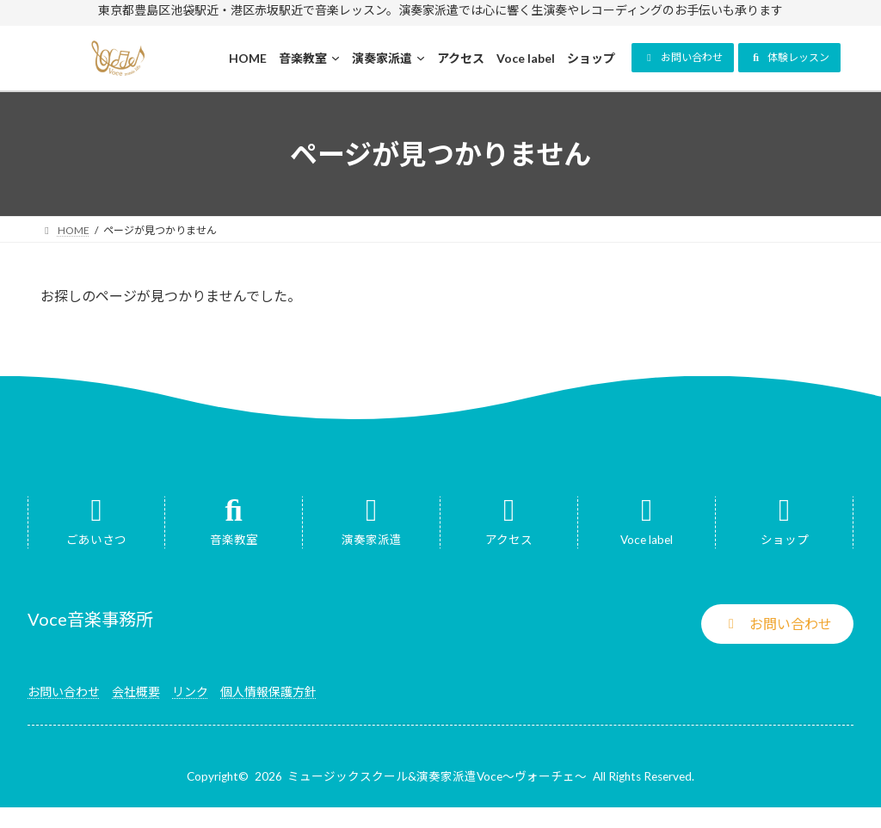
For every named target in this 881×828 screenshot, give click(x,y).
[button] (682, 57)
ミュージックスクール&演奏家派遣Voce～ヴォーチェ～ (437, 776)
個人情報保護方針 (268, 691)
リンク (190, 691)
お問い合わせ (64, 691)
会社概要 (136, 691)
